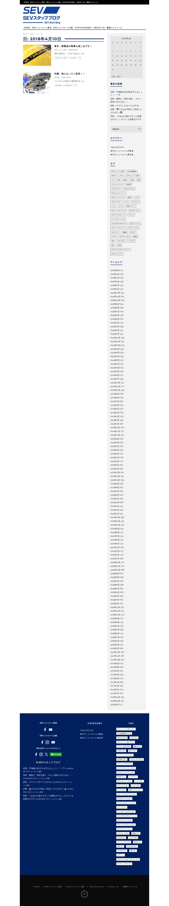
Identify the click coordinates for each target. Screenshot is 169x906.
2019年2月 (114, 600)
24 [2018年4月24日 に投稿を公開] (117, 65)
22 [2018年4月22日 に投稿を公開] (140, 60)
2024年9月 (115, 349)
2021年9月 (114, 484)
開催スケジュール (92, 2)
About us (81, 2)
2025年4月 (115, 323)
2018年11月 (115, 611)
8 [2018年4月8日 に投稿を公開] (140, 51)
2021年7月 (114, 491)
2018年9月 (115, 618)
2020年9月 (115, 529)
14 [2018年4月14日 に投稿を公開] (135, 55)
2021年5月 (114, 498)
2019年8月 (115, 577)
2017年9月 (115, 663)
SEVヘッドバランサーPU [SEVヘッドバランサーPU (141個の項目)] (119, 210)
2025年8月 (115, 308)
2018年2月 (114, 645)
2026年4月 (115, 278)
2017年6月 (115, 675)
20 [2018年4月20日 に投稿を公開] (131, 60)
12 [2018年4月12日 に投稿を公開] (126, 55)
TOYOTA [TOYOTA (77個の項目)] (131, 240)
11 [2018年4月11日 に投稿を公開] (121, 55)
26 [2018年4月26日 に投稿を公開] (126, 65)
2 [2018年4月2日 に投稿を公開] (112, 51)
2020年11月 (115, 521)
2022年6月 (115, 450)
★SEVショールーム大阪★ (121, 151)
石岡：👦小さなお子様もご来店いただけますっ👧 (45, 789)
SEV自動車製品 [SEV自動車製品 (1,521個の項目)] (132, 171)
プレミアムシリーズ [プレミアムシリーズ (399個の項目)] (117, 184)
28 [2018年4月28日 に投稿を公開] (135, 65)
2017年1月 (114, 693)
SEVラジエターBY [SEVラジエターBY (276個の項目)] (129, 188)
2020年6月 (115, 540)
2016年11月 (115, 701)
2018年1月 (114, 648)
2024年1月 (114, 379)
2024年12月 (115, 338)
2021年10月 (115, 480)
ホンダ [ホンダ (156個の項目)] (121, 206)
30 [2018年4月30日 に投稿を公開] (112, 69)
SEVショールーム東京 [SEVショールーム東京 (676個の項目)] (133, 175)
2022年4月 (115, 457)
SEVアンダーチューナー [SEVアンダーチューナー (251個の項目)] (118, 193)
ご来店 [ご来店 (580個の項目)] (132, 180)
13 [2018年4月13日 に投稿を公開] (131, 55)
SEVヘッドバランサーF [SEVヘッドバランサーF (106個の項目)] (118, 227)
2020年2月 (115, 555)
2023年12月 (115, 383)
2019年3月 (115, 596)
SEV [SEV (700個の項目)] (121, 175)
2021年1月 (114, 514)
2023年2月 (114, 420)
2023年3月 (115, 416)
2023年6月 (115, 405)
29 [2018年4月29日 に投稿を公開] (140, 65)
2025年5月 (115, 319)
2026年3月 (115, 281)
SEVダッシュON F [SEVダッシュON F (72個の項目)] (117, 253)
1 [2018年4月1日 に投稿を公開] (140, 46)
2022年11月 (115, 431)
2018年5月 (115, 633)
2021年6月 (114, 495)
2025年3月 (115, 326)
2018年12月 (115, 607)
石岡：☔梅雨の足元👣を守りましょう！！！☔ (44, 768)
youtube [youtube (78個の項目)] (121, 240)
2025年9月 (115, 304)
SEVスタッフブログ (49, 762)
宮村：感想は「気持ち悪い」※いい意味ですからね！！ (47, 775)
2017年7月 (114, 671)
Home (26, 2)
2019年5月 (115, 588)
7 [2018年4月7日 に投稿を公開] (135, 51)
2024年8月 (115, 352)
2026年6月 (115, 270)
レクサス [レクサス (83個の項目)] (114, 236)
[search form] (126, 129)
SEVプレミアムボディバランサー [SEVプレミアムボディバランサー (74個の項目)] (121, 249)
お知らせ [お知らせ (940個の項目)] (114, 175)
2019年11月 (115, 566)
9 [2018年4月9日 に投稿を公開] (112, 55)
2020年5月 (115, 543)
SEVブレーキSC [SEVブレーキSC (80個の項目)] (125, 236)
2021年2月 (114, 510)
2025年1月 (114, 334)
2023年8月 (115, 397)
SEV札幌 (56, 77)
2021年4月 (114, 502)
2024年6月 (115, 360)
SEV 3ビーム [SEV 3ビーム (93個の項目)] (115, 232)
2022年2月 (114, 465)
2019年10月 (115, 570)
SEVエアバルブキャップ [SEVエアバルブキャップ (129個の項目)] (118, 214)
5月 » (119, 76)
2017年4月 (115, 682)
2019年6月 (115, 585)
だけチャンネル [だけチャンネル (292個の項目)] (116, 188)
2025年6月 (115, 315)
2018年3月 (115, 641)
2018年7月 (115, 626)
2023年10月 (115, 390)
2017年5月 (114, 678)
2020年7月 (115, 536)
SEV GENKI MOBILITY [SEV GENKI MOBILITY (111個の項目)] (119, 223)
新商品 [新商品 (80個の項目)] (135, 236)
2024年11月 (115, 341)
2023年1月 (114, 424)
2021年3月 (114, 506)
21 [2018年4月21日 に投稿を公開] (135, 60)
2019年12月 (115, 562)
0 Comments (68, 85)
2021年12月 (115, 472)
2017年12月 (115, 652)
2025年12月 (115, 293)
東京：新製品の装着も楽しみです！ (73, 46)
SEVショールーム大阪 (53, 2)
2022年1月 (114, 469)
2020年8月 (115, 532)
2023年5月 (115, 409)
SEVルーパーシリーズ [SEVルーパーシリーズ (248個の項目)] (118, 197)
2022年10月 (115, 435)
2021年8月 (114, 487)
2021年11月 (115, 476)
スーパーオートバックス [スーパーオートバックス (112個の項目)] (118, 219)
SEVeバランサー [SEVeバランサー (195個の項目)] (116, 201)
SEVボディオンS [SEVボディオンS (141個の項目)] (134, 210)
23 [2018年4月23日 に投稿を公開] (112, 65)
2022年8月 (115, 442)
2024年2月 (115, 375)
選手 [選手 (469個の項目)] (139, 180)
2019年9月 (115, 573)
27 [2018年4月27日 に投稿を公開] (131, 65)
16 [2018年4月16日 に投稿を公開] (112, 60)
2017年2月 (114, 689)
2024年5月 (115, 364)
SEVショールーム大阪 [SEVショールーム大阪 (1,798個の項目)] (118, 171)
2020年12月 (115, 517)
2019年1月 (114, 603)
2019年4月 (115, 592)
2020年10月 (115, 525)
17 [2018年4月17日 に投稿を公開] (117, 60)
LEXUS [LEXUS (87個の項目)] (133, 232)
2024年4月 (115, 368)
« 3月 (112, 76)
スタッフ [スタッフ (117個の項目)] (131, 214)
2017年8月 (115, 667)
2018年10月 (115, 615)
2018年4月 (115, 637)
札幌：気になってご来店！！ (69, 73)
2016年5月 (115, 704)
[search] (139, 129)
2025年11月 (115, 296)
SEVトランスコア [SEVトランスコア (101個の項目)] (133, 227)
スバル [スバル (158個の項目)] (113, 206)
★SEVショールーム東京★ (61, 57)
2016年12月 (115, 697)
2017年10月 (115, 660)
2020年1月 (114, 558)
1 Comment (72, 57)
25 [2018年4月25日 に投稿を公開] (122, 65)
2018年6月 (115, 630)
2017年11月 (115, 656)
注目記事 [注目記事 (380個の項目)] (128, 184)
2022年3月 (114, 461)
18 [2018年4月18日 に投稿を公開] (121, 60)
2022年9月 (115, 439)
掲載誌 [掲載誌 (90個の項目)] (125, 232)
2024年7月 (115, 356)
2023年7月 (115, 401)
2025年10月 (115, 300)
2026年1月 (114, 289)
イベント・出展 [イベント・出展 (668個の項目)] (116, 180)
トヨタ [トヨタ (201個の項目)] (137, 197)
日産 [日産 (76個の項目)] (113, 245)
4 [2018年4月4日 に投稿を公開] (121, 51)
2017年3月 (114, 686)
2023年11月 (115, 386)
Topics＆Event (68, 2)
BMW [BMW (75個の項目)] (119, 245)
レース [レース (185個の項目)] (127, 201)
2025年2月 (114, 330)
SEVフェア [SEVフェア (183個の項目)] (136, 201)
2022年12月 (115, 427)
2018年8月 (115, 622)
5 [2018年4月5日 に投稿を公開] (126, 51)
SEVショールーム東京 (37, 2)
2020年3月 (115, 551)
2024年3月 (115, 371)
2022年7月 (114, 446)
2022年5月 (114, 454)
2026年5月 (115, 274)
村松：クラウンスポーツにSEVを (124, 105)
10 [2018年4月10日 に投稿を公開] (117, 55)
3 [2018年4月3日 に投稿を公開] (117, 51)
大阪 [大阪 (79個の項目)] (113, 240)
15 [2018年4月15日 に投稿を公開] (140, 55)
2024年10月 (115, 345)
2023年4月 (115, 412)
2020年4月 (115, 547)
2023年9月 (115, 394)
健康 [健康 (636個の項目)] (125, 180)
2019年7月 (115, 581)
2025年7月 (115, 311)
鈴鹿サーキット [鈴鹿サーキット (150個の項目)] (131, 206)
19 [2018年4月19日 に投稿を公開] (126, 60)
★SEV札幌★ (58, 85)
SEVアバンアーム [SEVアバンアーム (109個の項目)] (135, 223)
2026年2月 (115, 285)
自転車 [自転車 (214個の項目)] (129, 197)
